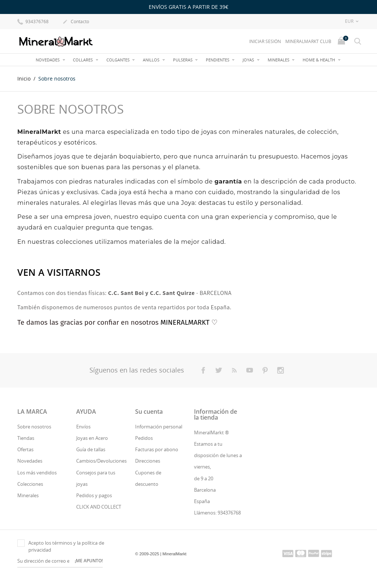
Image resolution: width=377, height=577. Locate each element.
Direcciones (147, 460)
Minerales (279, 60)
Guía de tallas (90, 449)
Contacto (76, 22)
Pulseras (183, 60)
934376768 (33, 21)
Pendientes (218, 60)
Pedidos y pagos (94, 495)
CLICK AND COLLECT (98, 506)
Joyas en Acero (92, 438)
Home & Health (319, 60)
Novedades (48, 60)
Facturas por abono (156, 449)
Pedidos (144, 438)
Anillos (152, 60)
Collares (83, 60)
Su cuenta (149, 411)
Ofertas (25, 449)
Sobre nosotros (34, 426)
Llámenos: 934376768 (217, 512)
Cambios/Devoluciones (101, 460)
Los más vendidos (37, 472)
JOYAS (249, 60)
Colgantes (118, 60)
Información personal (158, 426)
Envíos (83, 426)
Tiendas (25, 438)
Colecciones (30, 484)
